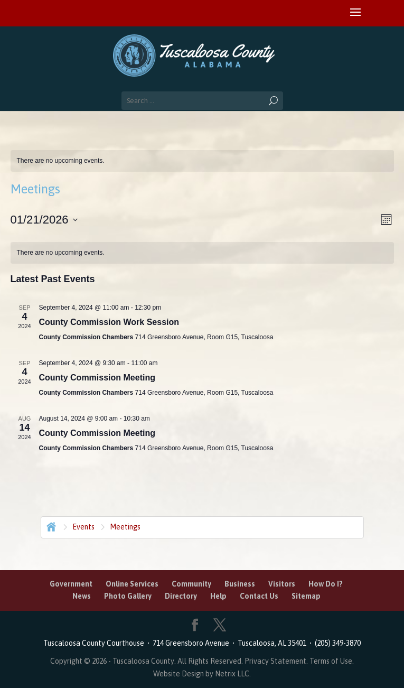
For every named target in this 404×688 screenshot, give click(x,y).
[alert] (202, 161)
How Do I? (325, 584)
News (81, 596)
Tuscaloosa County (143, 661)
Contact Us (259, 596)
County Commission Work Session (109, 322)
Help (218, 596)
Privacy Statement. (276, 661)
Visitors (281, 584)
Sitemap (306, 596)
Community (191, 584)
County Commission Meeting (97, 377)
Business (239, 584)
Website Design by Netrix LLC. (202, 674)
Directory (181, 596)
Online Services (132, 584)
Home (50, 526)
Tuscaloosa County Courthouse (95, 643)
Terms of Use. (331, 661)
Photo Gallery (128, 596)
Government (71, 584)
